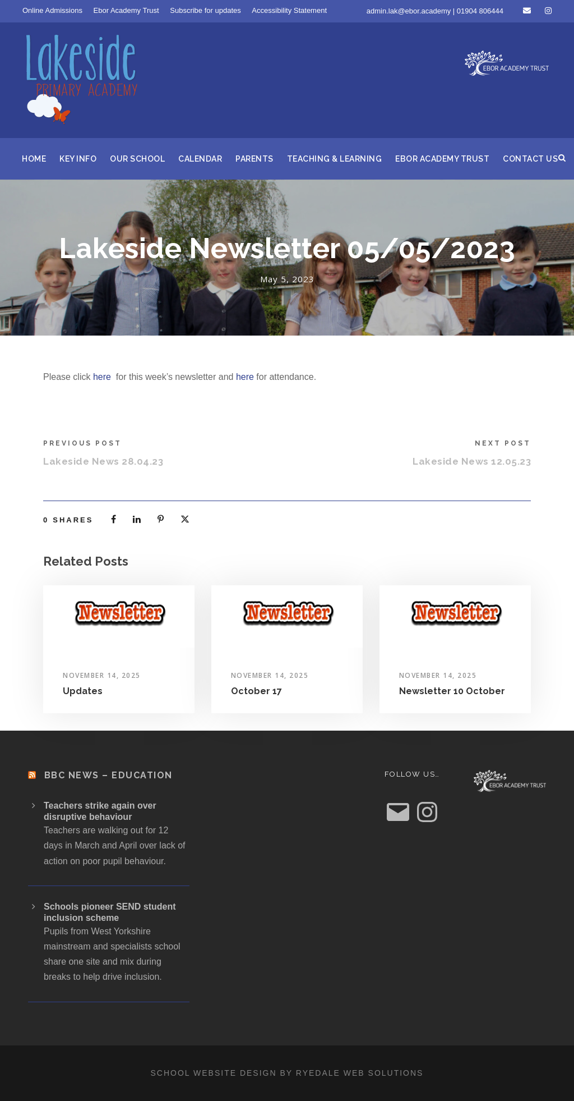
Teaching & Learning (334, 158)
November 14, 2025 (102, 675)
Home (34, 158)
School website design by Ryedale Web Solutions (287, 1072)
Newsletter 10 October (452, 691)
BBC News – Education (108, 775)
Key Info (77, 158)
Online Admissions (52, 10)
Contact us (530, 158)
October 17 (256, 691)
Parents (254, 158)
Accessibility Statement (289, 10)
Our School (137, 158)
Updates (83, 691)
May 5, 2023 (287, 279)
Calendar (200, 158)
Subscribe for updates (205, 10)
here (102, 377)
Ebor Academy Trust (126, 10)
